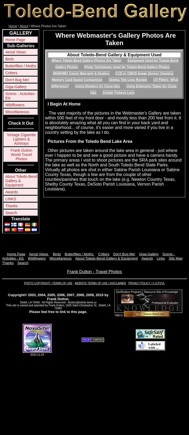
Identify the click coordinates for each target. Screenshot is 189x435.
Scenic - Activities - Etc (21, 96)
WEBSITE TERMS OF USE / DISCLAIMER (100, 283)
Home (13, 26)
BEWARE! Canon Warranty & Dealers (81, 73)
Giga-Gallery (16, 87)
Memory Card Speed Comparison (77, 80)
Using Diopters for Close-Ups (97, 86)
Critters (11, 73)
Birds (9, 59)
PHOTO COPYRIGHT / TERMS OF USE (48, 283)
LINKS (10, 199)
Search (11, 213)
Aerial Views (15, 52)
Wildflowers (15, 105)
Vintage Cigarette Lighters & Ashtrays (21, 139)
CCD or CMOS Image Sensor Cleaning (144, 73)
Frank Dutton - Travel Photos (94, 271)
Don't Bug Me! (17, 80)
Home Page (15, 40)
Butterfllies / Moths (20, 66)
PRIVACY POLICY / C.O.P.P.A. (146, 283)
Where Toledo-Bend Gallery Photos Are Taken (87, 60)
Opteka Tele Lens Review (128, 80)
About (24, 26)
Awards (11, 192)
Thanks (11, 206)
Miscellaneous (17, 112)
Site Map (175, 258)
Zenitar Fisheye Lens (118, 93)
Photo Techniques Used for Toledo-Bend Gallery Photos (127, 67)
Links (161, 258)
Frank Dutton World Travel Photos (21, 154)
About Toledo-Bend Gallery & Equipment (21, 180)
